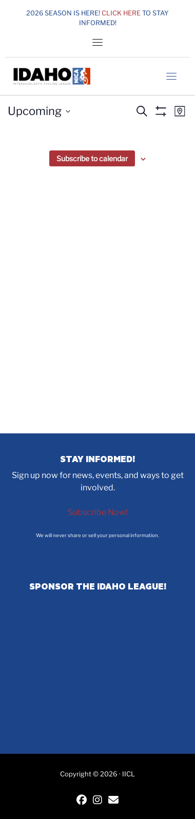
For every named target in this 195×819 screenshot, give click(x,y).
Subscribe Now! (98, 512)
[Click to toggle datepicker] (39, 111)
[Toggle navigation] (97, 42)
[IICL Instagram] (97, 801)
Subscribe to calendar (92, 158)
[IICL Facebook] (81, 801)
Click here (121, 13)
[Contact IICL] (113, 801)
